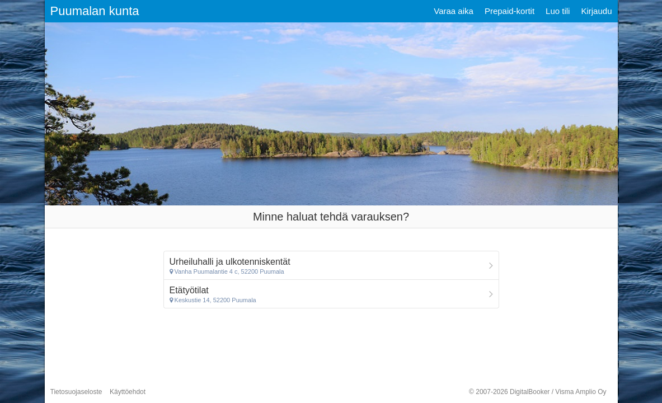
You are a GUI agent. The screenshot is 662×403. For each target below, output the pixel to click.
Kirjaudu (596, 11)
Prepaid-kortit (509, 11)
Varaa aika (453, 11)
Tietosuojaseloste (76, 392)
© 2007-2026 (537, 392)
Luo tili (558, 11)
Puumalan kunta (94, 11)
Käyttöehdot (127, 392)
